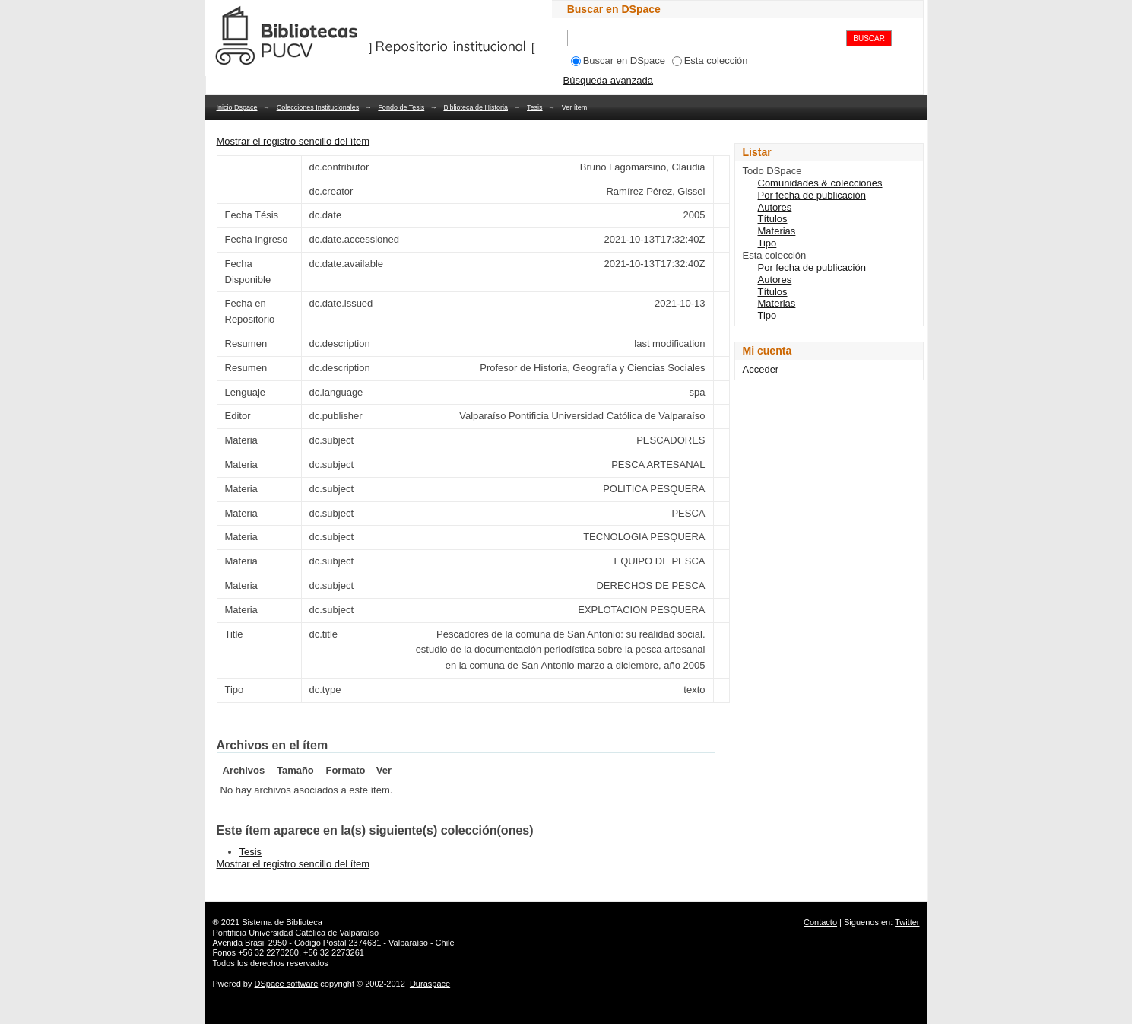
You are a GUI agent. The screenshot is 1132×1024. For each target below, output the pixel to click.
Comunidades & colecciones (820, 183)
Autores (775, 207)
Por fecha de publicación (812, 195)
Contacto (820, 922)
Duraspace (430, 983)
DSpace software (287, 983)
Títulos (773, 218)
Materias (777, 231)
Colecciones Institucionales (318, 107)
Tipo (767, 243)
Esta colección (710, 60)
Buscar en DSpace (618, 60)
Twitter (907, 922)
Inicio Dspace (237, 107)
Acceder (761, 369)
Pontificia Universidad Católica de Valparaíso (296, 932)
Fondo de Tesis (401, 107)
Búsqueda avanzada (608, 80)
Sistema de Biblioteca (282, 922)
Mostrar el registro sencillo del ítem (293, 141)
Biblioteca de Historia (475, 107)
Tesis (535, 107)
